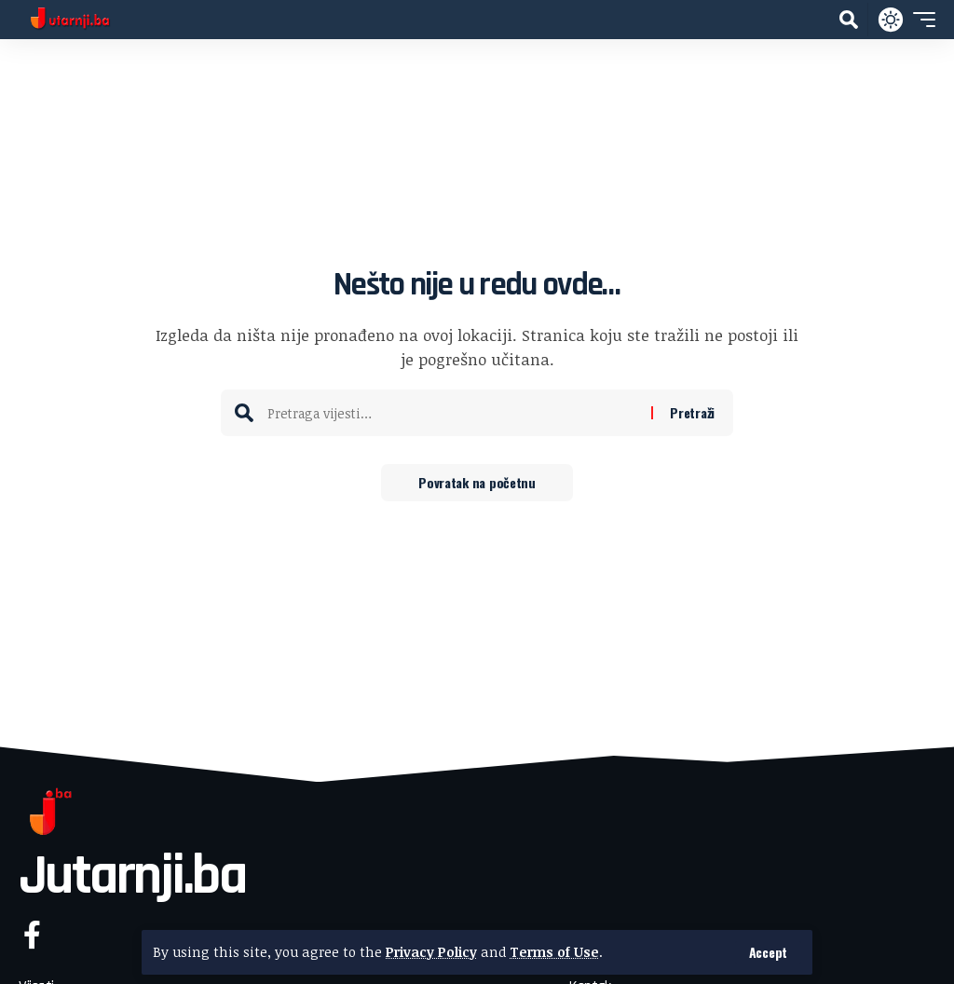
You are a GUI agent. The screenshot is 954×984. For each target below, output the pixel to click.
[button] (768, 952)
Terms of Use (554, 952)
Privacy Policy (431, 952)
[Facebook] (32, 935)
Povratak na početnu (477, 482)
